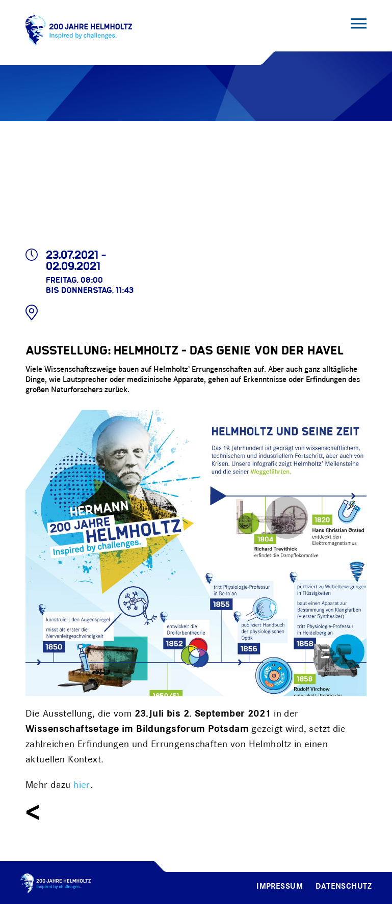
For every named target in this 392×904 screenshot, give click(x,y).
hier (81, 785)
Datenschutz (344, 887)
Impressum (279, 887)
